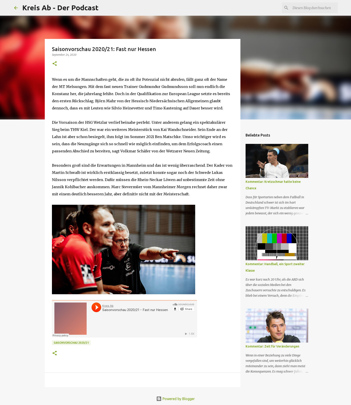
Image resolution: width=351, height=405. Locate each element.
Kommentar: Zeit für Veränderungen (272, 346)
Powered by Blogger (175, 399)
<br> (124, 318)
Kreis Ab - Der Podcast (60, 8)
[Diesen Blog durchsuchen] (314, 7)
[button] (54, 64)
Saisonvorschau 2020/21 (71, 342)
